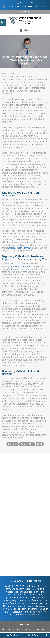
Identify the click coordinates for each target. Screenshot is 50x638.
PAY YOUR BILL (25, 12)
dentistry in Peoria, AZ (21, 266)
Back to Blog (27, 444)
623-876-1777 (38, 612)
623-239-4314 (25, 2)
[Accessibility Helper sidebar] (3, 22)
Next (39, 444)
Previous (12, 444)
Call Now (13, 635)
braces (31, 144)
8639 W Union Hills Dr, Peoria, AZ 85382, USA (25, 6)
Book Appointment (37, 635)
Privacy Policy (32, 615)
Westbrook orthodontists (19, 248)
